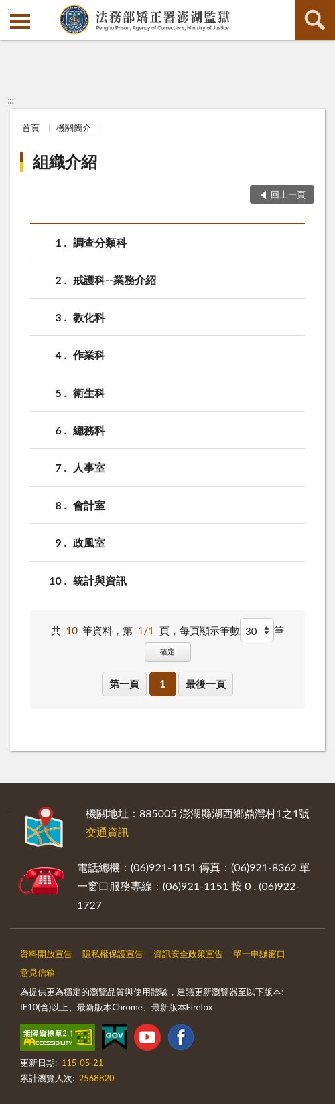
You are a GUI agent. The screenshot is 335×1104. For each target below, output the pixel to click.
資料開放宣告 (46, 953)
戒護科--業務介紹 (114, 279)
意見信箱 (37, 972)
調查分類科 (100, 242)
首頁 (31, 127)
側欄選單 (20, 21)
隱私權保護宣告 (112, 953)
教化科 (89, 317)
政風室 (89, 542)
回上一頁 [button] (288, 194)
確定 (167, 651)
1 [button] (162, 684)
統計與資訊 (100, 580)
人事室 (89, 467)
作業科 (89, 354)
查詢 (315, 20)
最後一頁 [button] (206, 684)
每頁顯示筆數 (210, 630)
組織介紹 (65, 161)
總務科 (89, 430)
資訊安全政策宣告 (188, 953)
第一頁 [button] (124, 684)
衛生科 (89, 392)
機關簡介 (73, 127)
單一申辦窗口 (259, 953)
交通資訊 (107, 831)
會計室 (89, 505)
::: (10, 10)
